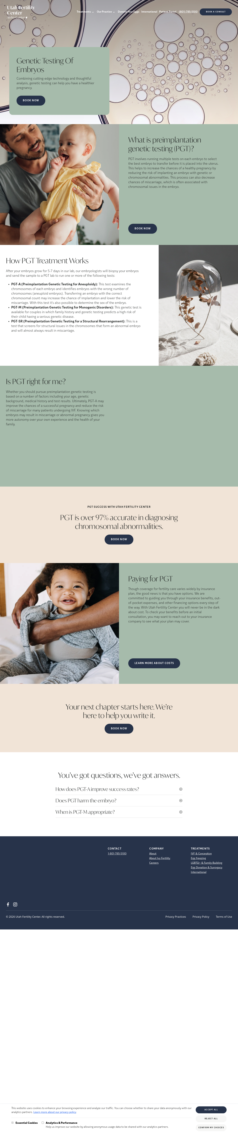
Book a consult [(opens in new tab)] (216, 12)
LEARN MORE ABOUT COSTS (154, 663)
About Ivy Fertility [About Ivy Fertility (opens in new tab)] (159, 858)
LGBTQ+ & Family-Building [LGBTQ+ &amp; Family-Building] (206, 863)
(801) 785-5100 (188, 12)
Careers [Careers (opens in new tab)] (154, 863)
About (152, 853)
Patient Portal (167, 12)
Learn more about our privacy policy (54, 1112)
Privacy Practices (175, 917)
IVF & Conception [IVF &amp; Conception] (201, 853)
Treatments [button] (84, 12)
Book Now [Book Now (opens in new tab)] (31, 100)
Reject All (211, 1119)
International (149, 12)
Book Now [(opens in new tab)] (143, 228)
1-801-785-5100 (117, 853)
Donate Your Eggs (128, 12)
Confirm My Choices (211, 1128)
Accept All (211, 1110)
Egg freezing (198, 858)
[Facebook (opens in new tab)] (8, 904)
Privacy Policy (201, 917)
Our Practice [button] (104, 12)
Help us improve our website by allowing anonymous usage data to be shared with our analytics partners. (107, 1124)
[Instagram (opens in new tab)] (15, 904)
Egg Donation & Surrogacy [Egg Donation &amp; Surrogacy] (206, 867)
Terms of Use (224, 917)
